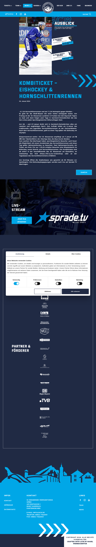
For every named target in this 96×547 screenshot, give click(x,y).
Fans (79, 6)
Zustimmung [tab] (20, 254)
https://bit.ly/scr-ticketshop (51, 154)
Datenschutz (9, 509)
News (27, 6)
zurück (84, 172)
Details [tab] (48, 254)
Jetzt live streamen (21, 220)
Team (17, 6)
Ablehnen (48, 291)
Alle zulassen (75, 291)
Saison (36, 6)
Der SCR (60, 6)
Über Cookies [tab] (76, 254)
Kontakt (8, 500)
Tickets (7, 6)
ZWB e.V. (69, 6)
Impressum (8, 505)
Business (88, 6)
